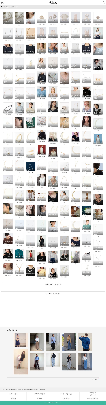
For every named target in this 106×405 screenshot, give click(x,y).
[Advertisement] (53, 311)
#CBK (52, 402)
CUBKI (53, 2)
